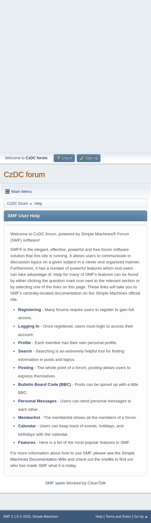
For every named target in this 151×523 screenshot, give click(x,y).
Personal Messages (37, 401)
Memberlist (29, 417)
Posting (25, 367)
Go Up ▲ (141, 516)
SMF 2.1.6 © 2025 (17, 516)
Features (27, 442)
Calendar (27, 426)
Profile (24, 342)
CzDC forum (24, 174)
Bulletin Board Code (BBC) (44, 384)
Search (25, 351)
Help (99, 516)
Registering (29, 309)
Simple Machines (45, 516)
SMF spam (55, 483)
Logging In (28, 326)
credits (107, 459)
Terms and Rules (118, 516)
